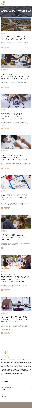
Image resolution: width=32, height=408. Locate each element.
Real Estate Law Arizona (6, 387)
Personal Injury (4, 396)
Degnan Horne (5, 31)
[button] (2, 47)
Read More (7, 47)
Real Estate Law (4, 33)
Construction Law (5, 392)
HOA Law (3, 394)
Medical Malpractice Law (6, 389)
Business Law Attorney (6, 385)
